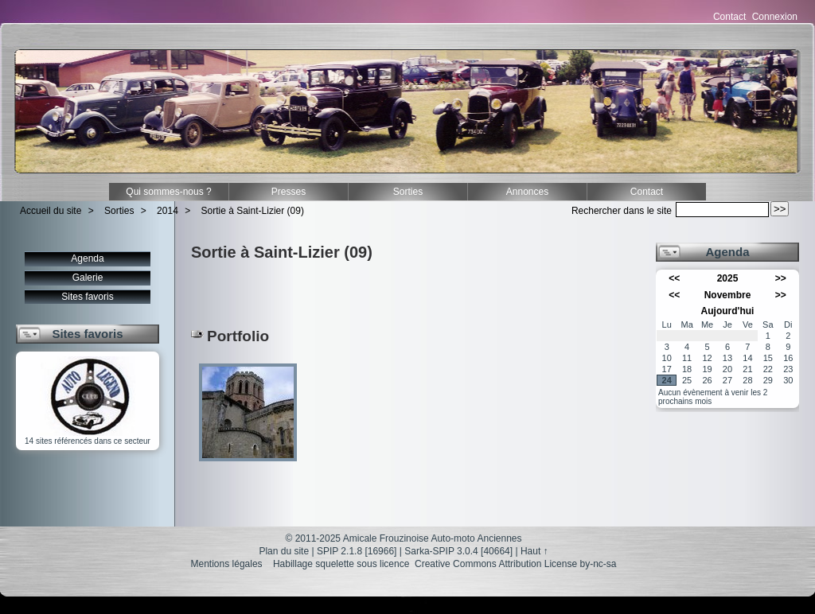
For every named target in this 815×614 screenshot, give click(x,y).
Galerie (87, 277)
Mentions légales (227, 563)
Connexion (774, 16)
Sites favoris (87, 296)
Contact (729, 16)
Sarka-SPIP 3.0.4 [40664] (458, 551)
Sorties (408, 191)
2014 (167, 210)
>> (780, 278)
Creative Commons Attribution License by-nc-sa (515, 563)
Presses (288, 191)
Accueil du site (50, 210)
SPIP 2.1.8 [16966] (357, 551)
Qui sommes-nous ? (168, 191)
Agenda (87, 258)
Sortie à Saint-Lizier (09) (252, 210)
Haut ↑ (534, 551)
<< (674, 278)
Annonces (527, 191)
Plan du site (284, 551)
